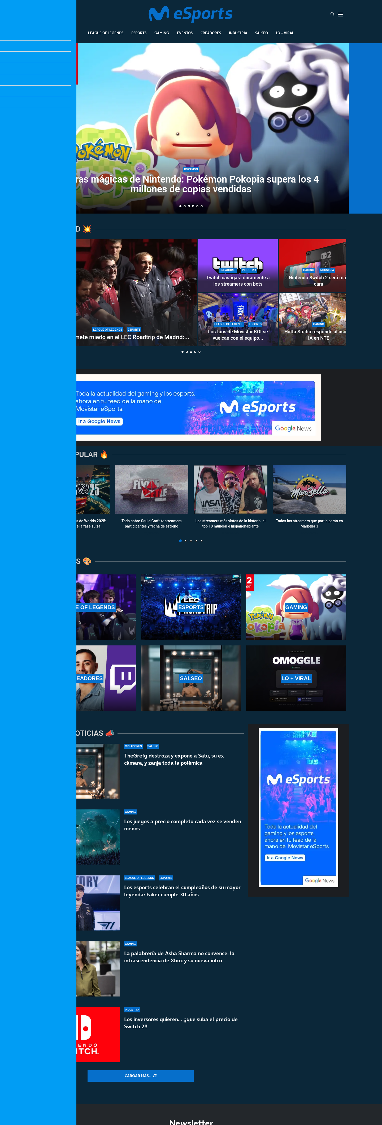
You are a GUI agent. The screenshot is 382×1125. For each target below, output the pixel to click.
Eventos (185, 32)
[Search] (332, 14)
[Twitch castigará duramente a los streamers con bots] (238, 265)
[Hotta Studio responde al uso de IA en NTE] (318, 319)
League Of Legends (105, 32)
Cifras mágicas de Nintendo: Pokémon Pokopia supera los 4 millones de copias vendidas (191, 184)
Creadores (211, 32)
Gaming (161, 32)
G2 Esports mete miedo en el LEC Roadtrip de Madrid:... (116, 337)
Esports (138, 32)
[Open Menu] (340, 14)
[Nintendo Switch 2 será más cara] (318, 265)
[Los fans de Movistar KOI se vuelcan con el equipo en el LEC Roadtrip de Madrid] (238, 319)
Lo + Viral (285, 32)
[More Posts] (141, 1076)
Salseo (261, 32)
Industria (238, 32)
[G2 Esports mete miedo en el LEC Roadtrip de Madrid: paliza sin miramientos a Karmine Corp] (116, 292)
